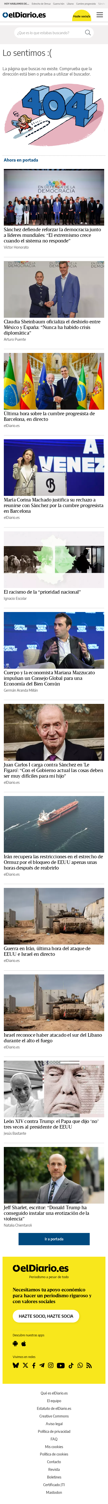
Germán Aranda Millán (21, 690)
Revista (54, 1469)
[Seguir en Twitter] (25, 1365)
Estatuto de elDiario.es (54, 1408)
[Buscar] (88, 32)
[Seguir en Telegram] (41, 1365)
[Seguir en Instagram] (50, 1365)
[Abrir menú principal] (100, 15)
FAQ (54, 1439)
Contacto (54, 1462)
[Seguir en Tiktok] (71, 1365)
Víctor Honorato (16, 247)
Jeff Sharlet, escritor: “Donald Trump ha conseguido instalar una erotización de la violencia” (46, 1213)
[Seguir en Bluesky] (16, 1365)
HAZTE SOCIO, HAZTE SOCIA (46, 1316)
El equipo (54, 1401)
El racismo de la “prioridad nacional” (42, 592)
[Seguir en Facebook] (34, 1365)
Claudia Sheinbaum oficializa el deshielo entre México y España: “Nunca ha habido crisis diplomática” (52, 327)
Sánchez (102, 3)
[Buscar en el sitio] (48, 32)
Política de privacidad (54, 1431)
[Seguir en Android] (15, 1344)
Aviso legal (54, 1424)
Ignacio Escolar (15, 598)
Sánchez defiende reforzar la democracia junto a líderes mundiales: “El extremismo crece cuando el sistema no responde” (52, 235)
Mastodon (54, 1492)
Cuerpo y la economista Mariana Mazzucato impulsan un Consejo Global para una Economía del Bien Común (49, 678)
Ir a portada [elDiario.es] (54, 1239)
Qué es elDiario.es (54, 1393)
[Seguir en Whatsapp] (80, 1365)
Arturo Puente (15, 339)
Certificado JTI (54, 1485)
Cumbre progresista (86, 3)
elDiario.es (12, 425)
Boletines (54, 1477)
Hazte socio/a (81, 16)
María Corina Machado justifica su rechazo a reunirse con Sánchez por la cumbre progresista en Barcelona (53, 505)
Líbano (70, 3)
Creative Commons (54, 1416)
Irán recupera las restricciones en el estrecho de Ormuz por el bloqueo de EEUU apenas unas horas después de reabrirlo (53, 862)
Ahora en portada (21, 160)
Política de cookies (54, 1454)
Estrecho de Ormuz (41, 3)
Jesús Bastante (15, 1133)
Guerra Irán (58, 3)
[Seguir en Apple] (23, 1344)
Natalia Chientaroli (18, 1225)
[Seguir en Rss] (89, 1365)
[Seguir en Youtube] (61, 1365)
